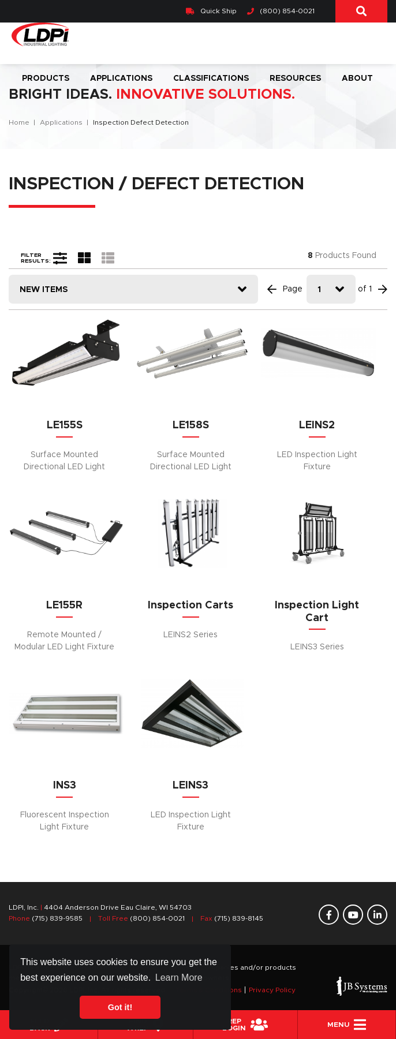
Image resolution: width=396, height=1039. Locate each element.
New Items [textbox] (44, 290)
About (357, 78)
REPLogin (245, 1024)
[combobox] (133, 289)
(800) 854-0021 (281, 11)
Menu (346, 1024)
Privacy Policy (272, 989)
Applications (121, 78)
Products (45, 78)
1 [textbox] (319, 290)
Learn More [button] (179, 977)
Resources (295, 78)
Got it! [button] (120, 1007)
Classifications (211, 78)
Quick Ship (211, 11)
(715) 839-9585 (57, 918)
